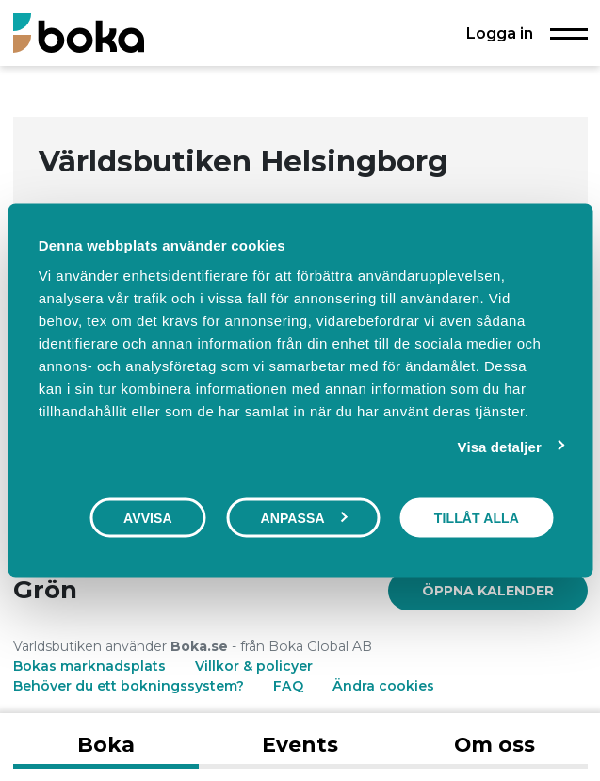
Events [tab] (300, 744)
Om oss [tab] (494, 744)
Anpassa (303, 518)
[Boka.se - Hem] (78, 32)
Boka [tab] (106, 744)
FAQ (290, 685)
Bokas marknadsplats (89, 666)
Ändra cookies (383, 685)
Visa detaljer (500, 447)
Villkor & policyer (254, 666)
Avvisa (147, 518)
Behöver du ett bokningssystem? (128, 685)
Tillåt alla (476, 518)
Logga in (499, 33)
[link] (488, 590)
